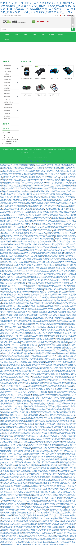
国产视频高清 (50, 283)
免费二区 (13, 194)
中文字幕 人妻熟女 (27, 269)
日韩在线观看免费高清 (37, 378)
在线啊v (55, 313)
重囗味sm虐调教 (8, 321)
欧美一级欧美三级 (52, 501)
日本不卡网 (55, 175)
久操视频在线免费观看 (61, 321)
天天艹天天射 (21, 521)
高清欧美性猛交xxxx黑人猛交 (27, 434)
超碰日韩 (55, 362)
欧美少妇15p (51, 439)
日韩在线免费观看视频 (53, 371)
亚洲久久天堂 (65, 442)
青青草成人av (61, 254)
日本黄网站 (70, 330)
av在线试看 (6, 340)
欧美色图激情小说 (36, 448)
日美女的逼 (17, 407)
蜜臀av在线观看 (12, 330)
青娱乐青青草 (59, 306)
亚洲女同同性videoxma (41, 177)
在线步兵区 (69, 230)
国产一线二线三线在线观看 (29, 171)
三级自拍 (42, 245)
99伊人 (8, 275)
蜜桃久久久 (46, 350)
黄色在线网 (68, 472)
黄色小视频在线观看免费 (54, 269)
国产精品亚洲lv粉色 (63, 421)
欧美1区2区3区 (21, 203)
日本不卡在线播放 (10, 171)
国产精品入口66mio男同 (38, 363)
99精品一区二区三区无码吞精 (62, 474)
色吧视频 (59, 353)
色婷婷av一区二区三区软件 (46, 319)
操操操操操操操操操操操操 (35, 539)
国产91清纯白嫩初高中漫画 (41, 289)
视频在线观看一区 (28, 260)
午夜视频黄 (15, 262)
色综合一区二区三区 (64, 177)
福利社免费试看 (59, 495)
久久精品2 (10, 442)
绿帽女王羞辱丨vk (66, 540)
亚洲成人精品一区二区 (34, 178)
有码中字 (29, 183)
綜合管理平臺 (7, 100)
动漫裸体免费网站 (19, 428)
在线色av (16, 224)
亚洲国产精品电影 (64, 291)
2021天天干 (24, 175)
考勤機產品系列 (7, 66)
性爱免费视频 (33, 328)
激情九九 (71, 218)
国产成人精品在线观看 (19, 537)
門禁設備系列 (7, 69)
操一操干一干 (35, 333)
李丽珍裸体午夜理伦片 (30, 495)
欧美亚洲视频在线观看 (36, 543)
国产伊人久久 (14, 216)
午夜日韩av (16, 545)
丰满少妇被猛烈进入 (26, 212)
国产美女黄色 (22, 310)
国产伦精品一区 (43, 333)
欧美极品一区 (40, 266)
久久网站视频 (10, 454)
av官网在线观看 (71, 410)
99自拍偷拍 (48, 406)
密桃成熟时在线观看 (39, 524)
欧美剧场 (28, 207)
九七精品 (17, 178)
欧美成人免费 (3, 248)
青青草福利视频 (18, 269)
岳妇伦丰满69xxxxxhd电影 (38, 218)
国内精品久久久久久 (45, 315)
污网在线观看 (53, 521)
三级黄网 (65, 415)
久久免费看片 (20, 219)
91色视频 (68, 278)
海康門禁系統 (7, 94)
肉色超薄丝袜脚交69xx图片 (19, 436)
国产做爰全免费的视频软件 (53, 265)
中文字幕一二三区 (42, 533)
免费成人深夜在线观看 (32, 387)
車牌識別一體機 (7, 80)
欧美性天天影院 (11, 312)
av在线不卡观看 (23, 247)
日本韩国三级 (71, 212)
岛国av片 (27, 413)
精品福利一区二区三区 (37, 212)
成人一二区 (24, 265)
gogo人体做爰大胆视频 (36, 471)
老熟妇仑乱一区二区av (61, 536)
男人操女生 (8, 396)
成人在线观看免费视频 (50, 227)
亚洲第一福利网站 (52, 275)
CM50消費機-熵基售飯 (26, 96)
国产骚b (23, 356)
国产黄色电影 (19, 312)
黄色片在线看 (15, 509)
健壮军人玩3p (5, 315)
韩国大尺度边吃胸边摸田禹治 (27, 289)
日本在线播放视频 (19, 259)
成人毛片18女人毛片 (12, 463)
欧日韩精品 (64, 225)
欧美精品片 (33, 304)
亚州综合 (15, 169)
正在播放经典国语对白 (12, 316)
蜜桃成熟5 (63, 265)
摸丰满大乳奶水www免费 (59, 383)
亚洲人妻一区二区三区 (65, 333)
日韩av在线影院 (67, 287)
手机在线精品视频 (47, 171)
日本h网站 (49, 172)
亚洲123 (72, 222)
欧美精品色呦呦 (12, 228)
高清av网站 (63, 539)
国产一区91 (26, 365)
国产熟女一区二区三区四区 (35, 513)
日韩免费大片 (24, 477)
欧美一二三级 (33, 442)
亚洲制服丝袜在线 (22, 393)
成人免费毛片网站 (29, 189)
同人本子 (73, 513)
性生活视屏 (3, 427)
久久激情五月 (14, 439)
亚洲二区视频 (54, 212)
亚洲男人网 (62, 272)
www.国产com (38, 239)
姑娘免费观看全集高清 (62, 280)
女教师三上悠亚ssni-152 (68, 487)
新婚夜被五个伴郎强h (14, 406)
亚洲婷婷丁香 (3, 197)
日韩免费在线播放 (14, 210)
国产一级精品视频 (13, 521)
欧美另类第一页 (4, 218)
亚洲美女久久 (19, 448)
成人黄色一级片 (70, 457)
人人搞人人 (47, 218)
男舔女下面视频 (10, 383)
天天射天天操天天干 (47, 478)
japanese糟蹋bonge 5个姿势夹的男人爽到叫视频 (45, 189)
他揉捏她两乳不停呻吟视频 (12, 236)
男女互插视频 (42, 313)
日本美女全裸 (66, 336)
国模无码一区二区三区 (70, 233)
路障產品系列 (7, 119)
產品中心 (26, 35)
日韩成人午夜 (9, 222)
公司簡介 (17, 35)
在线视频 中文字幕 (62, 206)
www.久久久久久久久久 (55, 433)
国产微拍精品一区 (52, 253)
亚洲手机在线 (13, 492)
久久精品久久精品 (4, 406)
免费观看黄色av (70, 221)
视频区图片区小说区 (43, 510)
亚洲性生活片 (11, 428)
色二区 (74, 372)
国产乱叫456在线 (54, 213)
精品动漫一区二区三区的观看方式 (48, 292)
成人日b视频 (42, 198)
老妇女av (20, 216)
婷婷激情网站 (18, 351)
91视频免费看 (36, 505)
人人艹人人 (4, 330)
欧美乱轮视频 (52, 304)
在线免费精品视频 (6, 410)
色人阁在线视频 (66, 357)
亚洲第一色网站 (17, 175)
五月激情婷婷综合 (54, 222)
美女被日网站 (55, 244)
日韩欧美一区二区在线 (58, 171)
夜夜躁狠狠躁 (48, 486)
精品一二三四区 (12, 254)
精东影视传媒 (14, 165)
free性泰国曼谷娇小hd (15, 387)
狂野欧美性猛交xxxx (35, 374)
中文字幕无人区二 (65, 481)
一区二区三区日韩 (19, 540)
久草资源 (26, 392)
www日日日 (61, 175)
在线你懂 (69, 331)
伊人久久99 (49, 318)
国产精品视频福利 (8, 250)
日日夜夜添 (4, 174)
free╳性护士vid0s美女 (58, 262)
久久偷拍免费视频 (22, 227)
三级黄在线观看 (10, 475)
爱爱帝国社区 (20, 480)
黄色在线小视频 (46, 489)
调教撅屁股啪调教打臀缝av (41, 421)
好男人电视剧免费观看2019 (35, 312)
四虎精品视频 (22, 165)
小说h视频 (12, 177)
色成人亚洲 (44, 430)
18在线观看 (41, 306)
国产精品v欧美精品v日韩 (15, 253)
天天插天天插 (20, 197)
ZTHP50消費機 (54, 79)
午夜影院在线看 (8, 204)
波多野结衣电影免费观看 (23, 456)
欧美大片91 (62, 463)
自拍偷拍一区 (10, 310)
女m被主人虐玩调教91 (47, 231)
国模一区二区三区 (59, 256)
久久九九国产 (12, 524)
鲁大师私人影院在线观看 (56, 415)
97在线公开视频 (43, 337)
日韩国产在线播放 (18, 336)
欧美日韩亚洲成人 (12, 227)
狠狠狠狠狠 (51, 182)
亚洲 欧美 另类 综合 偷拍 (42, 462)
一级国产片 (45, 262)
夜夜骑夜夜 (13, 416)
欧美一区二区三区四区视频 (41, 256)
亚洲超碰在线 (20, 378)
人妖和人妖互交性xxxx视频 (17, 334)
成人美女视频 (62, 375)
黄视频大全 (60, 253)
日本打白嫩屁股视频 (53, 459)
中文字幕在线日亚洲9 (15, 272)
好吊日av (49, 445)
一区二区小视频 (39, 400)
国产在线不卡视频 (59, 342)
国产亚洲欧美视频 (66, 286)
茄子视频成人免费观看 (13, 180)
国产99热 (63, 269)
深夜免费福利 (42, 236)
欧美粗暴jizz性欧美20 (31, 186)
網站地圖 (71, 150)
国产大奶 (10, 306)
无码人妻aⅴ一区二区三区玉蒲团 (52, 207)
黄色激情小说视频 (29, 356)
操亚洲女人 (51, 289)
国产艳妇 (53, 389)
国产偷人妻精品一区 (11, 307)
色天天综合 (16, 337)
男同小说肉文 (46, 469)
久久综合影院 (52, 336)
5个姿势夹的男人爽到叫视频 (49, 360)
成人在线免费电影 (71, 259)
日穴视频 (58, 194)
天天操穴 (15, 168)
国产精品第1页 (9, 242)
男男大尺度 (26, 347)
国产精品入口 (53, 425)
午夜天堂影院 (64, 492)
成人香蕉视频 (55, 219)
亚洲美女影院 (12, 172)
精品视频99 (49, 198)
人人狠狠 (62, 244)
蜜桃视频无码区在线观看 (50, 203)
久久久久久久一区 (40, 233)
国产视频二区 (56, 319)
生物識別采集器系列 (8, 103)
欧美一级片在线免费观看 (49, 239)
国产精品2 (66, 413)
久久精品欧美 (14, 268)
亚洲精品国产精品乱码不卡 (45, 169)
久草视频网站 (5, 425)
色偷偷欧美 (34, 465)
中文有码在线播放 (24, 166)
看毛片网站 (14, 410)
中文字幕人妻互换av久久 (30, 336)
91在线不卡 (66, 250)
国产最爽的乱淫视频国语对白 (32, 180)
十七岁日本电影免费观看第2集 (36, 383)
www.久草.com (23, 512)
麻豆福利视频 (39, 381)
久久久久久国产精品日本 (10, 347)
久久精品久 (19, 194)
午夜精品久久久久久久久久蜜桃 (7, 325)
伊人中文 (25, 501)
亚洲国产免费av (5, 212)
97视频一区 (40, 203)
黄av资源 (63, 324)
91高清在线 (38, 330)
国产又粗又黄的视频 (56, 515)
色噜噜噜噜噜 (69, 265)
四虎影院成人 (61, 328)
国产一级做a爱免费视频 (46, 436)
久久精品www (15, 183)
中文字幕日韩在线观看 (11, 231)
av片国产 (29, 284)
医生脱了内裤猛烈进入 (40, 172)
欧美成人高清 (44, 365)
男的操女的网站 (42, 445)
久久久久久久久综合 (26, 386)
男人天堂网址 (61, 434)
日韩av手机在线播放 (33, 201)
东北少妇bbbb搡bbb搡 (29, 353)
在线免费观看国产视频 (61, 327)
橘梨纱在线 (6, 178)
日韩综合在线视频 (67, 224)
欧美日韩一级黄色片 (38, 295)
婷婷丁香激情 (68, 183)
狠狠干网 (66, 175)
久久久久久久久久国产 (53, 177)
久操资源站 (66, 454)
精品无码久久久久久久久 (62, 468)
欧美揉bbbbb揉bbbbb (63, 309)
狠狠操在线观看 (43, 322)
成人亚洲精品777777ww (29, 301)
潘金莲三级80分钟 (14, 289)
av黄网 (20, 483)
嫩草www (70, 168)
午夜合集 (38, 185)
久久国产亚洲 (3, 324)
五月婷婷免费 (58, 446)
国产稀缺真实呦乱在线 (50, 340)
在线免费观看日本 (8, 460)
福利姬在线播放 (29, 324)
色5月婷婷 (5, 390)
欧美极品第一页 (70, 449)
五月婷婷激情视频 (28, 340)
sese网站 (4, 206)
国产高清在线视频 (21, 254)
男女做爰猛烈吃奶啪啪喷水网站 (38, 278)
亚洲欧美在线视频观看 (67, 395)
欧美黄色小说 (59, 336)
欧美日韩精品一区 (15, 440)
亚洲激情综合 (35, 449)
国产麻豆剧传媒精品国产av (46, 384)
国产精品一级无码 (20, 331)
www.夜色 (9, 168)
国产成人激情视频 (60, 203)
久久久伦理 (55, 183)
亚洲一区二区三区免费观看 (9, 186)
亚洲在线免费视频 (25, 440)
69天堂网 (49, 178)
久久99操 (11, 374)
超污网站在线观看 (33, 456)
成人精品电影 (7, 353)
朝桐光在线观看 (48, 345)
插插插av (68, 509)
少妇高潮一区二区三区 (25, 209)
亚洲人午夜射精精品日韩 (13, 260)
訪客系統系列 (7, 91)
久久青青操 (40, 440)
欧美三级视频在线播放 (18, 495)
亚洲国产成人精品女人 (48, 225)
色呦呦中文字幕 (36, 245)
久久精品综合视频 (35, 507)
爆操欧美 (21, 301)
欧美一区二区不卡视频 (29, 462)
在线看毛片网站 (29, 515)
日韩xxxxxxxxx (66, 210)
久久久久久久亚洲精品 (51, 380)
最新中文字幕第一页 (24, 442)
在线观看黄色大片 (50, 238)
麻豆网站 (21, 443)
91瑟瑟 (28, 254)
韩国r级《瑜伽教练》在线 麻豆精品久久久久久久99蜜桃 (42, 359)
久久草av (41, 168)
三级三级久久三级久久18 (41, 439)
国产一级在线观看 (13, 189)
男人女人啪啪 (40, 174)
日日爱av (34, 225)
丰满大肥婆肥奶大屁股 (39, 238)
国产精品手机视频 (10, 452)
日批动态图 (44, 527)
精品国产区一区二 (57, 200)
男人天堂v (28, 203)
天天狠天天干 (36, 436)
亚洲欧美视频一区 (53, 421)
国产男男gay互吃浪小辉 (22, 221)
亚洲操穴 (31, 188)
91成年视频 (3, 260)
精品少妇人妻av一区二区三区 (67, 369)
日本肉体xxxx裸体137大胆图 (44, 518)
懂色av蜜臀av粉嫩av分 (54, 324)
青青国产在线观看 (33, 445)
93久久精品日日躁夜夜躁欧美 (39, 407)
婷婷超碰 (63, 419)
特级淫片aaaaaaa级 (67, 439)
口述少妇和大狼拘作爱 (13, 534)
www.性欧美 (26, 280)
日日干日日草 (16, 368)
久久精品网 (4, 209)
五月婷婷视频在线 (58, 287)
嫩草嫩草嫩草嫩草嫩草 (37, 386)
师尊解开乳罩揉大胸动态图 (26, 415)
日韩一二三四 (57, 234)
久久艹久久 (37, 188)
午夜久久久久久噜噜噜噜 (29, 318)
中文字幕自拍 (7, 216)
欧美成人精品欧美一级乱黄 (22, 177)
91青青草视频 (72, 468)
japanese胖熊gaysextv (39, 446)
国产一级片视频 (33, 534)
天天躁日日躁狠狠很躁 (9, 298)
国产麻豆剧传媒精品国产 (61, 410)
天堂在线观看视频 (24, 277)
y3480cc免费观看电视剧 (57, 310)
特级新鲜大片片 (56, 478)
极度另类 (26, 522)
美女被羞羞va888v (33, 236)
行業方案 (56, 35)
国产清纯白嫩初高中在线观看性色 (27, 268)
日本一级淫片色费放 (37, 472)
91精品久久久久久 (4, 498)
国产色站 (41, 345)
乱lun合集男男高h (52, 337)
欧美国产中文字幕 (11, 248)
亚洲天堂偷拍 (12, 424)
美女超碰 (38, 195)
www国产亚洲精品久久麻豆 (68, 200)
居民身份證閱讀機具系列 (10, 108)
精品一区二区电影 (28, 404)
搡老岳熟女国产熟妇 (65, 242)
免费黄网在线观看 (45, 415)
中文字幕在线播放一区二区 (40, 265)
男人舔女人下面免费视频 (24, 231)
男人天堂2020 (72, 484)
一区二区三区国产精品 (53, 197)
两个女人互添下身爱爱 (29, 421)
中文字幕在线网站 (39, 460)
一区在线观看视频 (44, 454)
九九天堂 (36, 169)
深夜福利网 (11, 537)
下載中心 (46, 35)
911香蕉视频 (62, 219)
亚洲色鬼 (68, 268)
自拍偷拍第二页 (56, 172)
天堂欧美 (20, 333)
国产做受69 (14, 377)
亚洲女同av (37, 434)
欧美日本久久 (19, 198)
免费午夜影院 (59, 356)
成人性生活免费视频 (56, 278)
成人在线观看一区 (68, 253)
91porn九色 (57, 351)
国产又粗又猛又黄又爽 (55, 483)
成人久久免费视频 (70, 198)
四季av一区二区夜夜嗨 (39, 175)
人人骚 (1, 499)
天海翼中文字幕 (36, 292)
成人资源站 (16, 324)
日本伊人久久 (22, 244)
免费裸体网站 (53, 393)
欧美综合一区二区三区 (19, 527)
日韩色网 (57, 533)
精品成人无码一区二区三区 (20, 362)
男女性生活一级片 (8, 371)
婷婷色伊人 (22, 180)
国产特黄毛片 (6, 272)
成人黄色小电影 (63, 297)
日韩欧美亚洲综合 (31, 310)
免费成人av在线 (63, 168)
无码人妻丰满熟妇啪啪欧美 (57, 260)
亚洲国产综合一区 (42, 234)
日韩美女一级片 (47, 219)
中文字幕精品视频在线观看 (68, 466)
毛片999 (48, 418)
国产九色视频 (28, 245)
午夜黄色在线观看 (60, 398)
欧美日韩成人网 (39, 257)
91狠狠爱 (16, 310)
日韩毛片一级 (36, 342)
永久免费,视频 (32, 185)
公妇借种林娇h (71, 206)
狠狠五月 (49, 437)
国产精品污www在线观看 (35, 287)
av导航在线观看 (35, 183)
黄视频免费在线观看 (40, 307)
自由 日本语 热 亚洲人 (46, 525)
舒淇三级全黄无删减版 (59, 498)
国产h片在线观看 (69, 434)
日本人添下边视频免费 (23, 262)
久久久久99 (6, 457)
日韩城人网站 (43, 309)
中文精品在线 (61, 502)
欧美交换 (13, 396)
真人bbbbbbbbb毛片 (60, 188)
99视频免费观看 (16, 343)
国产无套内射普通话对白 (43, 213)
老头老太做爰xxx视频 (15, 265)
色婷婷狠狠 (70, 381)
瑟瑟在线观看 (45, 357)
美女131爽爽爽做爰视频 (61, 412)
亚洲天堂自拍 (18, 233)
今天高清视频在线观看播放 (30, 197)
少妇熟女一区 (47, 174)
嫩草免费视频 (50, 234)
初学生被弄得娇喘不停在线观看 (64, 396)
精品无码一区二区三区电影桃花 (33, 368)
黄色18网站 (73, 295)
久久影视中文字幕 (48, 200)
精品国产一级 (10, 244)
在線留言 (65, 35)
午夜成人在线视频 (6, 413)
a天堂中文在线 (18, 469)
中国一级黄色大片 (22, 169)
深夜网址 (65, 215)
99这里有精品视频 (12, 333)
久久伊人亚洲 (63, 381)
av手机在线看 (48, 175)
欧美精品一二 (60, 201)
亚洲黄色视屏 (54, 375)
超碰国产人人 (25, 313)
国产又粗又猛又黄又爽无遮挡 (14, 230)
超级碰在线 (72, 310)
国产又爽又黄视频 (26, 543)
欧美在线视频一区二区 (69, 195)
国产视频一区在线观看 (29, 460)
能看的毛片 (28, 204)
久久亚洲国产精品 (67, 360)
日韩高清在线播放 (34, 347)
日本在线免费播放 (63, 216)
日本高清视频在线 (6, 366)
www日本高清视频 (4, 387)
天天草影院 (63, 300)
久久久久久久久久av (21, 418)
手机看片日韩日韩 (8, 404)
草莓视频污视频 (14, 281)
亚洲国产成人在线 (8, 175)
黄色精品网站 (35, 389)
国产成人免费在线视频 (55, 469)
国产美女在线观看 (14, 340)
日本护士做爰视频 (69, 537)
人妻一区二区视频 (27, 354)
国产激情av (55, 245)
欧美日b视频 (9, 266)
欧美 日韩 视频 (69, 375)
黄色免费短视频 (16, 356)
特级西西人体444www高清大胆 (62, 239)
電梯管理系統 (7, 117)
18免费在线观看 (47, 251)
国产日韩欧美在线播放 (5, 165)
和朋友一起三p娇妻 (57, 186)
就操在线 (62, 197)
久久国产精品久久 (65, 234)
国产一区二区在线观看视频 (51, 294)
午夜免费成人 (58, 322)
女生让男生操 (40, 242)
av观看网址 (19, 524)
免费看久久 (69, 219)
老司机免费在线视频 (12, 203)
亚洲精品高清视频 (14, 309)
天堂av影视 (8, 291)
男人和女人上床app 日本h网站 (32, 309)
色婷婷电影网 (59, 227)
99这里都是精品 (60, 340)
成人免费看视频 (45, 368)
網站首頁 (7, 35)
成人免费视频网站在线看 (46, 362)
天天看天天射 (45, 222)
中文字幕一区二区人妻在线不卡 (22, 239)
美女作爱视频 (43, 316)
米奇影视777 (29, 505)
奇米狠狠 (38, 301)
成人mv (54, 266)
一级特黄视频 (43, 277)
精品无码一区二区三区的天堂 (16, 213)
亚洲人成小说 (46, 440)
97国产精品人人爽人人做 (8, 233)
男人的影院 (27, 291)
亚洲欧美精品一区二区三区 (37, 207)
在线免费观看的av (69, 262)
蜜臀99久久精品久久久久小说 (65, 493)
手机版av (47, 475)
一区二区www (61, 165)
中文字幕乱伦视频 (51, 195)
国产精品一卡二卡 (12, 342)
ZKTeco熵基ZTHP (68, 79)
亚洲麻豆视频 (66, 271)
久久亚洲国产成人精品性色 (44, 201)
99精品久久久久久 (11, 221)
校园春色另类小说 (37, 516)
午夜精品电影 (14, 263)
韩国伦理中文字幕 (14, 415)
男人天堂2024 (12, 354)
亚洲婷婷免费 (54, 218)
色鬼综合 (42, 374)
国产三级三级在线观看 (5, 486)
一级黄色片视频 (42, 165)
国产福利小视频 (25, 188)
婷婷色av (58, 490)
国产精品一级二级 (42, 275)
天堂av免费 (3, 275)
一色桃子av (10, 527)
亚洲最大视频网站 (8, 381)
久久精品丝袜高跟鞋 (11, 215)
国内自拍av (12, 540)
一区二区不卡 (62, 247)
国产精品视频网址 (23, 185)
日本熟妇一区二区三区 (66, 351)
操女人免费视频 (11, 198)
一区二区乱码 (66, 191)
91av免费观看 (35, 168)
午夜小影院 (9, 251)
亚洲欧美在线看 (57, 228)
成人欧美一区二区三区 (29, 216)
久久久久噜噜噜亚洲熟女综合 (7, 234)
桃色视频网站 (5, 172)
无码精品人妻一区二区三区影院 (16, 218)
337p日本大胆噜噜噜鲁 (60, 241)
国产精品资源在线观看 (36, 451)
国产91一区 (34, 419)
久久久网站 (29, 481)
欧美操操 (9, 295)
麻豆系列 (21, 260)
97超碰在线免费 (62, 354)
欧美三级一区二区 (7, 262)
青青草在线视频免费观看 (38, 204)
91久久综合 (54, 509)
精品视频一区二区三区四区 (19, 516)
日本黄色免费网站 (14, 245)
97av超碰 (14, 409)
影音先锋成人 (19, 280)
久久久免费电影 (39, 321)
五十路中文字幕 (69, 203)
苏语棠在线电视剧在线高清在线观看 (24, 372)
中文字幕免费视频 (43, 250)
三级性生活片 (33, 334)
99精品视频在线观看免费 (58, 233)
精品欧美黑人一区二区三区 (23, 271)
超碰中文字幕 (25, 539)
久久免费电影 (62, 248)
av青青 (33, 307)
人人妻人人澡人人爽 (31, 537)
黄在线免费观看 (65, 281)
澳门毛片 (9, 287)
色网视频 (16, 185)
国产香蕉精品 (11, 259)
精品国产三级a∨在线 (27, 192)
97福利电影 (47, 413)
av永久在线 (20, 168)
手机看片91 (4, 180)
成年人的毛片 (57, 286)
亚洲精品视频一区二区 (55, 281)
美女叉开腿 (34, 203)
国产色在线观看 (20, 515)
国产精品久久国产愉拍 (43, 248)
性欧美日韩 (16, 442)
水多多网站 (12, 178)
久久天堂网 (16, 277)
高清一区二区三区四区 (38, 468)
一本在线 (36, 410)
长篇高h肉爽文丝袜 (34, 319)
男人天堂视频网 (27, 168)
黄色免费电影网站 (27, 333)
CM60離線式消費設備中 (26, 79)
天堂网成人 (58, 274)
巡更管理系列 (7, 97)
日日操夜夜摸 (61, 472)
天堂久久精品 (46, 378)
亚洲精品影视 (64, 207)
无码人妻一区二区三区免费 (29, 195)
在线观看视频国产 (16, 182)
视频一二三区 (28, 300)
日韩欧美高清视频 (12, 201)
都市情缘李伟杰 (23, 363)
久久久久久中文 (17, 222)
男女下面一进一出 (39, 475)
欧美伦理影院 (51, 342)
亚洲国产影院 (6, 210)
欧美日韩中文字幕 (24, 380)
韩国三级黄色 (57, 419)
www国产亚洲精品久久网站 (47, 351)
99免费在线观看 (15, 274)
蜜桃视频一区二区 (65, 469)
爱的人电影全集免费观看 (68, 446)
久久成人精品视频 (70, 425)
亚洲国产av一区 (54, 378)
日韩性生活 (3, 297)
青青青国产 (48, 183)
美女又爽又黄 (69, 166)
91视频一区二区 (17, 437)
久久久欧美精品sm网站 (43, 281)
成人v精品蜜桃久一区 (18, 404)
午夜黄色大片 (68, 465)
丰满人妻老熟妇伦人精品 (32, 433)
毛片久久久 (57, 242)
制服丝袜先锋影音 (43, 297)
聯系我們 (7, 40)
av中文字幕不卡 (41, 186)
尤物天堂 (73, 404)
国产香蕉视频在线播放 (25, 531)
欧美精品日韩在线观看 (28, 294)
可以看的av (72, 191)
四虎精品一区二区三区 (27, 468)
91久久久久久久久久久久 (55, 357)
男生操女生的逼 (66, 515)
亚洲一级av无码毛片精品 (53, 216)
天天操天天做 (21, 357)
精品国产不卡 (14, 483)
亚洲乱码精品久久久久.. (28, 256)
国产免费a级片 (68, 502)
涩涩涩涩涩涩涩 (72, 499)
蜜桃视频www (17, 283)
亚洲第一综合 (41, 490)
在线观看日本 (14, 427)
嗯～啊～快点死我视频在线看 (27, 238)
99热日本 (64, 263)
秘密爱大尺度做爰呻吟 (30, 200)
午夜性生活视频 (14, 412)
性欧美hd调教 (9, 277)
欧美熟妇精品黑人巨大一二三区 (32, 298)
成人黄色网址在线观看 (55, 418)
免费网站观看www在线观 (50, 268)
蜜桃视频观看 (42, 192)
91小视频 (23, 283)
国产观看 (44, 498)
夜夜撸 (72, 540)
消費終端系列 (7, 83)
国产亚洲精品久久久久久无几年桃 (60, 284)
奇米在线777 (63, 198)
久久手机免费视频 (49, 428)
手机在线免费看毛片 (49, 188)
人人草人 (36, 297)
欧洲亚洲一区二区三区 (67, 348)
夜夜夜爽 (27, 319)
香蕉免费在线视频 (70, 324)
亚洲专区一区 (51, 256)
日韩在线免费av (34, 263)
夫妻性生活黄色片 (57, 400)
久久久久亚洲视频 (23, 439)
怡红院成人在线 (72, 216)
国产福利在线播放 (61, 337)
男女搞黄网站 (32, 380)
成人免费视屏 (52, 327)
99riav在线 (34, 266)
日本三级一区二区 (46, 206)
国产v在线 (67, 307)
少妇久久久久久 (35, 371)
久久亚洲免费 (29, 191)
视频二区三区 (18, 192)
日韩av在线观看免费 (63, 218)
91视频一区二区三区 (65, 178)
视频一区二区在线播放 (50, 209)
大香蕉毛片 (69, 248)
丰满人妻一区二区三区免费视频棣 (41, 194)
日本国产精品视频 (33, 492)
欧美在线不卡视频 (33, 545)
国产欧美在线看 (63, 259)
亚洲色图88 (20, 390)
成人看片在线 (19, 195)
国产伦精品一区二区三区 (46, 244)
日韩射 (48, 456)
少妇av (58, 301)
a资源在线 (9, 169)
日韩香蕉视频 (58, 238)
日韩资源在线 (55, 198)
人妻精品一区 (12, 419)
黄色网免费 (52, 194)
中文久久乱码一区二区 (37, 259)
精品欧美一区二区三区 (62, 524)
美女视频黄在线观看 (35, 487)
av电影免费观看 (61, 509)
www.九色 (11, 192)
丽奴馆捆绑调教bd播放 (32, 409)
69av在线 (25, 375)
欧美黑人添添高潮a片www (34, 525)
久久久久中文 (13, 472)
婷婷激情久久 (16, 321)
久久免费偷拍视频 (53, 250)
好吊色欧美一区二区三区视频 (37, 413)
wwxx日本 (67, 189)
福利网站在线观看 (7, 191)
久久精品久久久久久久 (20, 481)
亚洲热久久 (39, 254)
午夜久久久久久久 (43, 410)
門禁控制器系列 (7, 72)
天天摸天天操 (35, 230)
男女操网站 (8, 375)
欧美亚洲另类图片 (54, 463)
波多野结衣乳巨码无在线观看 (21, 475)
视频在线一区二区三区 (66, 180)
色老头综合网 (13, 401)
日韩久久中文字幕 (25, 328)
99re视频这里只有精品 (40, 216)
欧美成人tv (25, 490)
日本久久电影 (58, 516)
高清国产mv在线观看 (67, 387)
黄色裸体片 (54, 457)
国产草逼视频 (61, 465)
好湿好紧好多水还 (17, 371)
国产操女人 (45, 197)
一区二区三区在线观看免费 (63, 404)
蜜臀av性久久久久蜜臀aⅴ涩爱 (62, 182)
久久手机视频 (30, 504)
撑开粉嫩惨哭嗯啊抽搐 (66, 172)
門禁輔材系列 (7, 114)
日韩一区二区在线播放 (49, 480)
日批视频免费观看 (4, 374)
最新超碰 (71, 437)
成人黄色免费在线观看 (55, 377)
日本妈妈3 (30, 175)
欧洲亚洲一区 (56, 300)
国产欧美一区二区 (64, 169)
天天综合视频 (59, 359)
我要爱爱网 (68, 362)
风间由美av (4, 259)
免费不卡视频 (56, 169)
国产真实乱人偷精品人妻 (33, 250)
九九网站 (38, 274)
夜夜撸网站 (21, 189)
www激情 (4, 310)
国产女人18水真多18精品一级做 (49, 185)
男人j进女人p (62, 245)
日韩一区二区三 (22, 281)
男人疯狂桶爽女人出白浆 (12, 431)
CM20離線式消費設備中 (40, 79)
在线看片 (54, 201)
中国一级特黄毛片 (14, 238)
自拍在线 (42, 428)
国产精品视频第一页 (30, 257)
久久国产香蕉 (29, 424)
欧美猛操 (50, 262)
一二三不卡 (67, 171)
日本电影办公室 (48, 204)
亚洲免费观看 (33, 440)
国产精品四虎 (30, 366)
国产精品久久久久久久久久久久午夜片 (25, 172)
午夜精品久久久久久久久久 (18, 191)
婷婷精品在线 (61, 183)
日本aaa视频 (32, 177)
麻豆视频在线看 (54, 257)
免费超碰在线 (34, 533)
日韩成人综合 (28, 225)
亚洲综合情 (46, 295)
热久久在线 (6, 189)
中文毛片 (20, 459)
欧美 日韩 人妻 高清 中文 (30, 174)
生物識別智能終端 (8, 105)
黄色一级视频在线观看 (22, 248)
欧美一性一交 (9, 489)
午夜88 (2, 318)
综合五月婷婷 (49, 313)
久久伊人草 (37, 316)
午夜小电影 (16, 247)
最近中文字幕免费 (24, 337)
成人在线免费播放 (5, 449)
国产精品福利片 (8, 345)
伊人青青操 (14, 366)
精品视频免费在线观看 (52, 354)
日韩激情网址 (37, 404)
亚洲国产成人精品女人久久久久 (52, 363)
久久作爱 (26, 383)
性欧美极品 (38, 166)
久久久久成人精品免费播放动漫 (36, 375)
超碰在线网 (55, 437)
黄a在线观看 (25, 253)
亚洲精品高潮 (66, 295)
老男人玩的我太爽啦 (65, 194)
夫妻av (3, 516)
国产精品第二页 (45, 448)
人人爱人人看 (31, 272)
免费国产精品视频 (4, 200)
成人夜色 (46, 390)
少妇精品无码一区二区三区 (63, 275)
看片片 (42, 188)
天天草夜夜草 (68, 347)
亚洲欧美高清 (70, 298)
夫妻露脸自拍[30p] (48, 300)
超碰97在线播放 (24, 321)
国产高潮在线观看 (20, 303)
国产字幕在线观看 (51, 298)
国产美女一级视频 (49, 499)
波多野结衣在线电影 (62, 406)
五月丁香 (16, 244)
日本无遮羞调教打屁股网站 (28, 325)
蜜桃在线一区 (57, 180)
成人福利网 (44, 504)
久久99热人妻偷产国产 (9, 372)
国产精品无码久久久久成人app (43, 310)
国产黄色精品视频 (58, 289)
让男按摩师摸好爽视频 (61, 325)
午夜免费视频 (55, 247)
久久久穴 (18, 286)
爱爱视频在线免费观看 (19, 206)
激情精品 (20, 256)
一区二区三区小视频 (14, 530)
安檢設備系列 (7, 111)
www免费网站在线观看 (67, 186)
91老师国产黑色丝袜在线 (46, 228)
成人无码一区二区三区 (42, 327)
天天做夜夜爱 (11, 174)
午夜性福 (13, 271)
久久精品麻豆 (38, 262)
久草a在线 (18, 322)
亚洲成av (21, 392)
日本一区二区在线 (69, 407)
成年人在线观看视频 (40, 294)
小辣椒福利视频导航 (19, 234)
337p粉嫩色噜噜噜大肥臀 (14, 188)
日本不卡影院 (70, 241)
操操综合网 (35, 192)
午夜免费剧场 (58, 263)
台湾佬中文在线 (11, 195)
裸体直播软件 (57, 225)
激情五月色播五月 (19, 174)
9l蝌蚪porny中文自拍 (60, 452)
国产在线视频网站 (51, 512)
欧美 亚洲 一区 (68, 477)
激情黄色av (66, 310)
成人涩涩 (41, 515)
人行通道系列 (7, 75)
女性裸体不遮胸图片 (5, 207)
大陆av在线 (12, 200)
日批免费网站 (48, 245)
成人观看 (36, 198)
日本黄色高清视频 (28, 496)
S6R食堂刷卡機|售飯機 (40, 96)
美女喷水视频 (43, 180)
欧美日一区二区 (16, 241)
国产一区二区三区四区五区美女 (17, 207)
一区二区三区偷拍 (22, 427)
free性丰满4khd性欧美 (53, 297)
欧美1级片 (63, 331)
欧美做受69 (55, 251)
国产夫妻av (12, 294)
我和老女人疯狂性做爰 (52, 165)
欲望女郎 (63, 278)
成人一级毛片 (41, 263)
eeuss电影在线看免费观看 (51, 210)
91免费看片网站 (43, 477)
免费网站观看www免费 (66, 427)
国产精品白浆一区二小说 (59, 166)
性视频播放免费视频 (18, 460)
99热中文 (30, 363)
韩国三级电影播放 (26, 266)
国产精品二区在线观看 (44, 347)
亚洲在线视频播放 (10, 504)
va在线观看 (54, 174)
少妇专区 (65, 403)
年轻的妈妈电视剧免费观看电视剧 (27, 381)
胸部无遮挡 (66, 306)
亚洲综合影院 (36, 244)
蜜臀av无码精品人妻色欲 (49, 312)
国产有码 (63, 192)
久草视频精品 (19, 171)
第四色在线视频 (27, 533)
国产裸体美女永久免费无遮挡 (29, 233)
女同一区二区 (5, 354)
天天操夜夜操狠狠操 (33, 248)
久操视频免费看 (60, 195)
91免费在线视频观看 (68, 266)
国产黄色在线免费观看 (24, 263)
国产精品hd (30, 265)
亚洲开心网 (54, 206)
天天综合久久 (18, 313)
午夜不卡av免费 (31, 512)
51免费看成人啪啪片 (27, 194)
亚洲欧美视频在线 (47, 348)
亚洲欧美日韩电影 (33, 522)
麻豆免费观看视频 (58, 277)
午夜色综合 (7, 403)
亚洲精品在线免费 (21, 228)
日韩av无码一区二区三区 (8, 518)
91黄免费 (44, 512)
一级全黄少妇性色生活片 (20, 518)
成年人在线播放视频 (13, 496)
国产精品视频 (27, 259)
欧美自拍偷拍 (65, 393)
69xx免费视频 (15, 507)
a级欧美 (26, 452)
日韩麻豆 (36, 425)
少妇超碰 (32, 262)
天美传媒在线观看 (69, 256)
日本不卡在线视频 (50, 407)
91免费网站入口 (24, 178)
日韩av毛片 (24, 322)
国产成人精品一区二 (38, 251)
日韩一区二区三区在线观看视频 (39, 269)
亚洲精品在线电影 (54, 456)
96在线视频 (58, 339)
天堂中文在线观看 (31, 274)
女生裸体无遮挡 (47, 509)
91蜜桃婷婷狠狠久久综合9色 (46, 449)
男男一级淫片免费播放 (64, 519)
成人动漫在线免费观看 (35, 280)
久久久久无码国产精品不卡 (65, 213)
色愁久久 (32, 239)
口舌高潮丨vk (24, 272)
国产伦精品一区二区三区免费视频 (50, 471)
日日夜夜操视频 (6, 265)
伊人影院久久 (22, 183)
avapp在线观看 (42, 456)
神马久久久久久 (29, 357)
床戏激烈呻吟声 (4, 201)
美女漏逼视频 (64, 204)
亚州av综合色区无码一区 (46, 496)
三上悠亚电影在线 (11, 539)
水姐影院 (65, 330)
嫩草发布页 (19, 425)
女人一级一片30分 (36, 182)
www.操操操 (51, 410)
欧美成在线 (16, 166)
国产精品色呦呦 (43, 452)
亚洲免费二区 (11, 319)
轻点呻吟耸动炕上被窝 (13, 209)
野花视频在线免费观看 (61, 298)
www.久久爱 (13, 398)
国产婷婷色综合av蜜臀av (49, 386)
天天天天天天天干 (20, 200)
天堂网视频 (31, 166)
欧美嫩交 (41, 416)
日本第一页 (34, 284)
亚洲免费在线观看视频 (10, 505)
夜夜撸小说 (50, 180)
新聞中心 (36, 35)
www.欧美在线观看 (28, 463)
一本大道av (46, 257)
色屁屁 (48, 278)
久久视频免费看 (9, 422)
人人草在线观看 (30, 283)
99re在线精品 (43, 178)
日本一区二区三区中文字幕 (18, 204)
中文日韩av (44, 166)
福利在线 (43, 195)
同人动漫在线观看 (43, 230)
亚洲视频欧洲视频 (44, 377)
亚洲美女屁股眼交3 (48, 400)
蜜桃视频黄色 (59, 443)
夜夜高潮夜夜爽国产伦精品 (46, 427)
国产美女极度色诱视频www (68, 322)
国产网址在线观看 (53, 191)
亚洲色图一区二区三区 (16, 275)
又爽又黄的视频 (19, 294)
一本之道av (41, 227)
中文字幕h (21, 245)
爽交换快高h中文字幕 (39, 210)
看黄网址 (70, 522)
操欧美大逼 (53, 443)
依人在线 (41, 331)
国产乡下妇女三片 (50, 263)
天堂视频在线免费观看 (65, 456)
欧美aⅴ (39, 197)
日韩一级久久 (58, 439)
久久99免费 (26, 213)
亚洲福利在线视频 (68, 201)
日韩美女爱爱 (29, 206)
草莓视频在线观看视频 (64, 222)
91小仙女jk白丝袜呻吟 (15, 212)
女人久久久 (23, 387)
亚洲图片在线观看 (50, 192)
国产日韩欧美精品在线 (50, 468)
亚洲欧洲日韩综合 (62, 212)
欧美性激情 (67, 244)
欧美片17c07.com (37, 357)
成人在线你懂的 (33, 392)
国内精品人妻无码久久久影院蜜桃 (67, 294)
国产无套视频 (39, 286)
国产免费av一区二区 (41, 339)
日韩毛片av (60, 409)
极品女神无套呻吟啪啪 (32, 322)
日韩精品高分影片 (49, 446)
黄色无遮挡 (2, 431)
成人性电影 (67, 340)
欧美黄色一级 (42, 418)
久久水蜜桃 (8, 225)
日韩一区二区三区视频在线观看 (49, 271)
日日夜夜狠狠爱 (11, 468)
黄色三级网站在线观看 (28, 198)
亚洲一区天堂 (35, 393)
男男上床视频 (36, 372)
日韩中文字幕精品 (42, 409)
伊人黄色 (2, 393)
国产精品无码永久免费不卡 (56, 295)
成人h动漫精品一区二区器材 (38, 209)
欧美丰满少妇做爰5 (26, 182)
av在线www (10, 166)
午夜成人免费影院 (7, 183)
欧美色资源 (4, 527)
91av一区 (28, 228)
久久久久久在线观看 (65, 504)
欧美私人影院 (35, 395)
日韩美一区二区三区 (61, 209)
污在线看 (58, 192)
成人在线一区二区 (17, 384)
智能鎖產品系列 (7, 89)
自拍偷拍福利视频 (13, 315)
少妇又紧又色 (49, 498)
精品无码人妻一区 (25, 542)
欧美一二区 (41, 443)
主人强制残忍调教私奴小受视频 (24, 215)
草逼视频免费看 (64, 460)
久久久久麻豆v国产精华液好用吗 (62, 475)
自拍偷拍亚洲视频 (20, 298)
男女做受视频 (12, 304)
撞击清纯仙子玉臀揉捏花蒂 (20, 242)
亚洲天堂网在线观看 (9, 185)
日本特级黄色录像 (21, 186)
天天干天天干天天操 (16, 430)
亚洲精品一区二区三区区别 (55, 330)
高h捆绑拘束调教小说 (68, 227)
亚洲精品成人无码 (37, 206)
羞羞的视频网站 (56, 204)
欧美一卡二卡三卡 (38, 350)
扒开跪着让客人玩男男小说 (36, 291)
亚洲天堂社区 (66, 356)
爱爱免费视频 (11, 286)
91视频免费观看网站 (9, 478)
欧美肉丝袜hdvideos (52, 309)
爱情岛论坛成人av (48, 383)
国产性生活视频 (16, 295)
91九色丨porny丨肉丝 (63, 251)
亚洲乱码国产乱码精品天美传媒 (51, 168)
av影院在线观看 (53, 404)
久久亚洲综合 (3, 463)
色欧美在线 (29, 244)
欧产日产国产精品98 (27, 430)
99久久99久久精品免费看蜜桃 (17, 257)
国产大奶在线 (45, 516)
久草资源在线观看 (25, 487)
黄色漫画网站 (31, 484)
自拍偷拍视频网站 (57, 348)
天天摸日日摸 (39, 200)
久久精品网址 (60, 307)
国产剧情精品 (30, 169)
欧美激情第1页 (56, 343)
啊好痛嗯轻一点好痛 (70, 498)
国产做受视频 (44, 342)
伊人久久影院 (45, 521)
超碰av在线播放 (10, 269)
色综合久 (50, 316)
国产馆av (41, 348)
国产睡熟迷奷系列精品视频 (60, 303)
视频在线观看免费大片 (52, 328)
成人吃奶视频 (68, 174)
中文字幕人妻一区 (6, 194)
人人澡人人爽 (32, 221)
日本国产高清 (31, 321)
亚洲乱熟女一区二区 (29, 390)
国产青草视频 (66, 277)
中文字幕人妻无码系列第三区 (57, 347)
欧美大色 (71, 169)
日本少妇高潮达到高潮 (8, 239)
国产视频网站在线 (52, 365)
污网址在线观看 (53, 448)
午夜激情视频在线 (24, 530)
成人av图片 (27, 486)
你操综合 (60, 250)
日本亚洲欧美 (27, 396)
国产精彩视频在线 (4, 192)
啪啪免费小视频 (69, 165)
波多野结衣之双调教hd (48, 286)
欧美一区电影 (26, 459)
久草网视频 (20, 318)
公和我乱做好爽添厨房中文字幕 (7, 445)
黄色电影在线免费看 (41, 530)
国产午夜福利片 (57, 384)
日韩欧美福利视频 (52, 409)
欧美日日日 (45, 472)
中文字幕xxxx (68, 372)
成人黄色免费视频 (38, 260)
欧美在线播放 (61, 189)
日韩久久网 (50, 166)
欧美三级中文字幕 (8, 247)
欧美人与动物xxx (52, 392)
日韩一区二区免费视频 (35, 231)
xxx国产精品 (71, 460)
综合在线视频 (41, 387)
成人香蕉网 (60, 271)
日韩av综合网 (61, 174)
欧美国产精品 (29, 297)
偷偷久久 (15, 465)
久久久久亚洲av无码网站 (34, 247)
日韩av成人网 (28, 218)
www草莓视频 (41, 284)
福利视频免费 (27, 443)
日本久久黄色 (44, 182)
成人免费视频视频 (11, 297)
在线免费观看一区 (66, 431)
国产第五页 (42, 183)
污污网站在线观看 (53, 493)
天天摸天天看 (64, 319)
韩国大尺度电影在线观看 (8, 336)
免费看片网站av (29, 251)
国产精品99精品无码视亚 (18, 251)
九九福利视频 (30, 210)
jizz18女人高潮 (57, 283)
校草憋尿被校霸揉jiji (25, 286)
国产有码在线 (29, 436)
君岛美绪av (30, 362)
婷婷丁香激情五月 (18, 451)
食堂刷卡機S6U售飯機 (54, 96)
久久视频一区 (4, 442)
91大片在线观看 (32, 253)
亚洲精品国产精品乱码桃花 (36, 219)
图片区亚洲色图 (6, 238)
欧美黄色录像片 (65, 228)
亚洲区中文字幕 (36, 377)
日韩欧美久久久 (60, 534)
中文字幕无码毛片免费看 (24, 474)
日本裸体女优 (40, 334)
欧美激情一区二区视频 (65, 542)
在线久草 (4, 169)
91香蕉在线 (41, 480)
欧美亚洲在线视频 (36, 215)
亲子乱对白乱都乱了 (9, 493)
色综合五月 (53, 440)
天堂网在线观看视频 (23, 348)
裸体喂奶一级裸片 (38, 390)
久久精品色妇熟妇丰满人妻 (22, 445)
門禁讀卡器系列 (7, 77)
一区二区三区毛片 (49, 303)
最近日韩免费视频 (33, 313)
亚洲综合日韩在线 (39, 540)
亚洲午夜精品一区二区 (21, 446)
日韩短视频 (43, 298)
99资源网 (69, 312)
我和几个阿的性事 (48, 416)
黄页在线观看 (23, 345)
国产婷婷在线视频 (36, 430)
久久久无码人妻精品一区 (32, 165)
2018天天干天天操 (23, 224)
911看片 (60, 191)
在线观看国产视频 (11, 197)
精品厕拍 (23, 368)
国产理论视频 (56, 231)
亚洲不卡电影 (12, 425)
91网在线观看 (10, 206)
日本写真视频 (47, 515)
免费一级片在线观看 (21, 307)
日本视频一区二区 (60, 268)
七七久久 (64, 292)
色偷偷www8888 (45, 466)
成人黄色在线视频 (70, 247)
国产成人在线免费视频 (51, 236)
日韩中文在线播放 (45, 272)
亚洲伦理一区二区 (49, 242)
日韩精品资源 (60, 365)
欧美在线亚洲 (39, 171)
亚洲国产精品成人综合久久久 (59, 221)
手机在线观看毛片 (57, 387)
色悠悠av (68, 419)
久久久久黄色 (3, 244)
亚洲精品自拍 (72, 274)
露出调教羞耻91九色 (34, 337)
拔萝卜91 (29, 393)
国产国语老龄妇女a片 (62, 545)
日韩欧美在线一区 (18, 400)
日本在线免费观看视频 (28, 350)
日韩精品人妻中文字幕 (49, 306)
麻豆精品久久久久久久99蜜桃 (9, 327)
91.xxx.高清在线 (25, 306)
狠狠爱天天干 (65, 274)
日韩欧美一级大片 (35, 228)
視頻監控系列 (7, 86)
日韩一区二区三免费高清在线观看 (34, 521)
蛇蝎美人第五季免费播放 (41, 431)
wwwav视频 (25, 483)
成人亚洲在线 (10, 469)
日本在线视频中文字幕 (32, 227)
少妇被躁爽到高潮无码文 (68, 283)
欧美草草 (68, 452)
